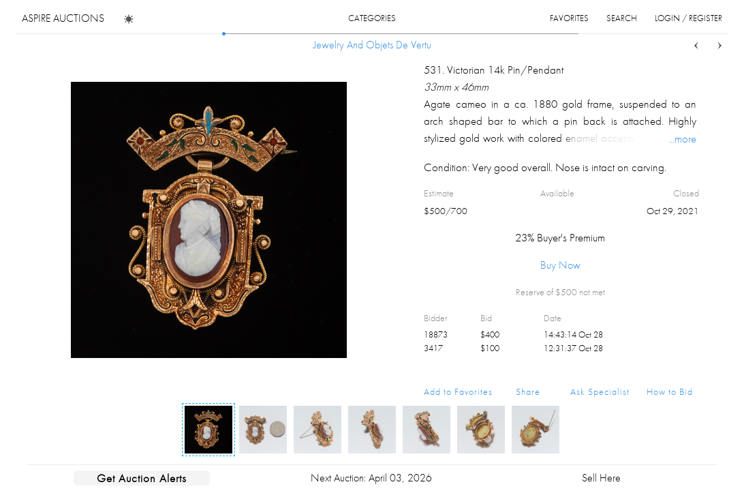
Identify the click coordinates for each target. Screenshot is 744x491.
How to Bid (670, 391)
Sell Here (601, 478)
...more (682, 138)
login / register (688, 18)
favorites (569, 18)
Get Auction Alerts (142, 478)
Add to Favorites (458, 391)
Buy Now (560, 265)
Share (528, 391)
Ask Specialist (600, 391)
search (621, 18)
